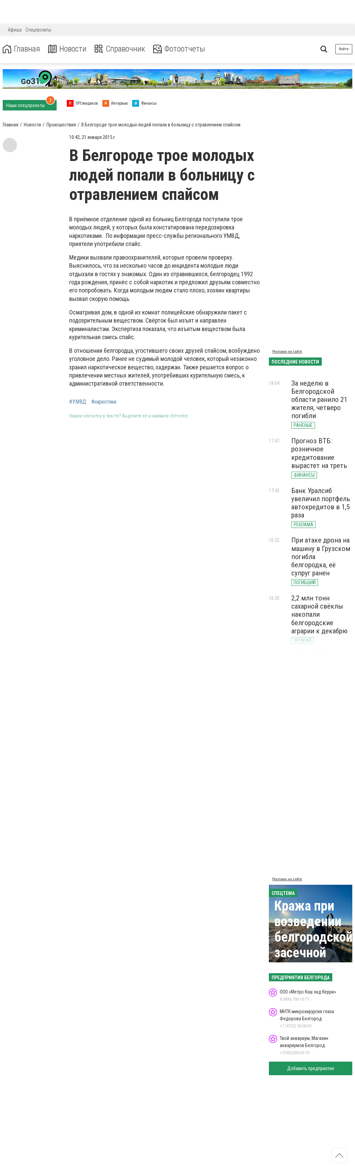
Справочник (120, 49)
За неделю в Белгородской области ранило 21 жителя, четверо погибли (319, 399)
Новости (67, 49)
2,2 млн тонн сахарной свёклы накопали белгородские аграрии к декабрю (319, 614)
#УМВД (77, 402)
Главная (21, 49)
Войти (344, 49)
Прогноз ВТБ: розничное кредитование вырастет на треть (319, 453)
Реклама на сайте (287, 351)
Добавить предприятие (310, 1068)
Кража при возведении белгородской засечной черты (313, 937)
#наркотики (103, 402)
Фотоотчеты (179, 49)
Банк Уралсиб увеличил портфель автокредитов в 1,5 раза (320, 503)
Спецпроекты (38, 30)
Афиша (15, 30)
